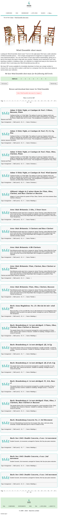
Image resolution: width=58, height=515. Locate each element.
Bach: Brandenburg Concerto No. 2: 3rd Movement (31, 420)
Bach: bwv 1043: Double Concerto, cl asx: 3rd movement (33, 475)
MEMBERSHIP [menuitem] (25, 13)
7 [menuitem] (37, 78)
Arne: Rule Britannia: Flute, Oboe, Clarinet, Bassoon (32, 287)
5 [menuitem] (29, 78)
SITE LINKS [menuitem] (35, 13)
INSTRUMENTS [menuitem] (22, 506)
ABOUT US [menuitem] (52, 506)
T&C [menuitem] (36, 506)
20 (30, 102)
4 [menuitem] (25, 78)
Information (4, 83)
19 (27, 102)
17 (51, 100)
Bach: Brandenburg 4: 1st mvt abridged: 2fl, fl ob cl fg (32, 363)
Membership (53, 83)
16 (48, 100)
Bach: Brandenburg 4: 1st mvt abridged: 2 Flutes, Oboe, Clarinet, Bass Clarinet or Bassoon (33, 326)
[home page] (29, 4)
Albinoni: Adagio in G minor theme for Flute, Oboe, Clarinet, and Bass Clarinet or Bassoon (31, 192)
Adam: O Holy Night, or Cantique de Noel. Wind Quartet (33, 173)
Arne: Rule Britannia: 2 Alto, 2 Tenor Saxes (28, 210)
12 (35, 100)
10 (28, 100)
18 (54, 100)
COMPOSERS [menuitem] (9, 13)
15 (45, 100)
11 (32, 100)
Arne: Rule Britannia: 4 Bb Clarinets (25, 247)
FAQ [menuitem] (4, 506)
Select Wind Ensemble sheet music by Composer (29, 93)
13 (38, 100)
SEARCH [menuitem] (43, 13)
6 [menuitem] (33, 78)
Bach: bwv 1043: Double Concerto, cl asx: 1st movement (33, 438)
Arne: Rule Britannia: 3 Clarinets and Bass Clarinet (31, 228)
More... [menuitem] (50, 13)
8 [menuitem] (41, 78)
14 (41, 100)
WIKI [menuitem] (17, 13)
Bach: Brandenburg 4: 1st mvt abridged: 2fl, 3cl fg (31, 345)
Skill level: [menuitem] (14, 78)
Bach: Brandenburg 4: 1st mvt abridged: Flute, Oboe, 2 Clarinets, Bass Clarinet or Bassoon (33, 401)
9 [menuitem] (45, 78)
